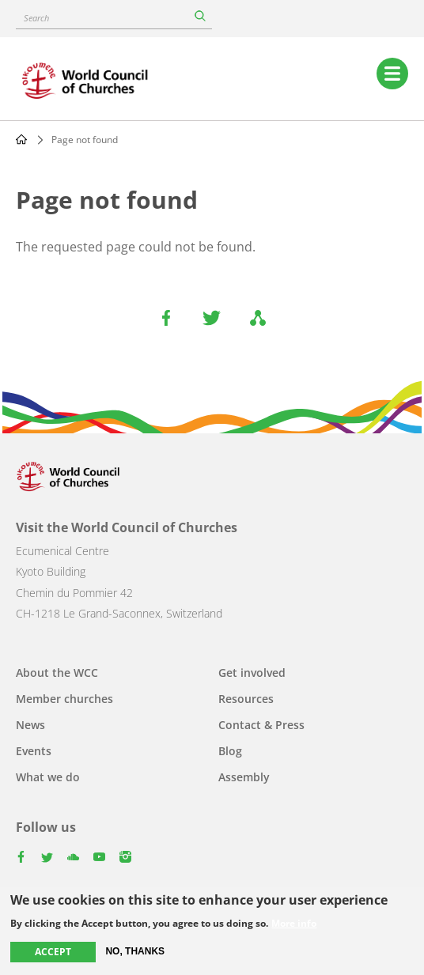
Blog (230, 750)
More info (293, 924)
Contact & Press (261, 724)
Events (33, 750)
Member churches (64, 698)
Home (21, 139)
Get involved (252, 672)
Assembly (244, 776)
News (30, 724)
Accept (53, 952)
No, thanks (135, 952)
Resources (246, 698)
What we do (48, 776)
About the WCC (57, 672)
